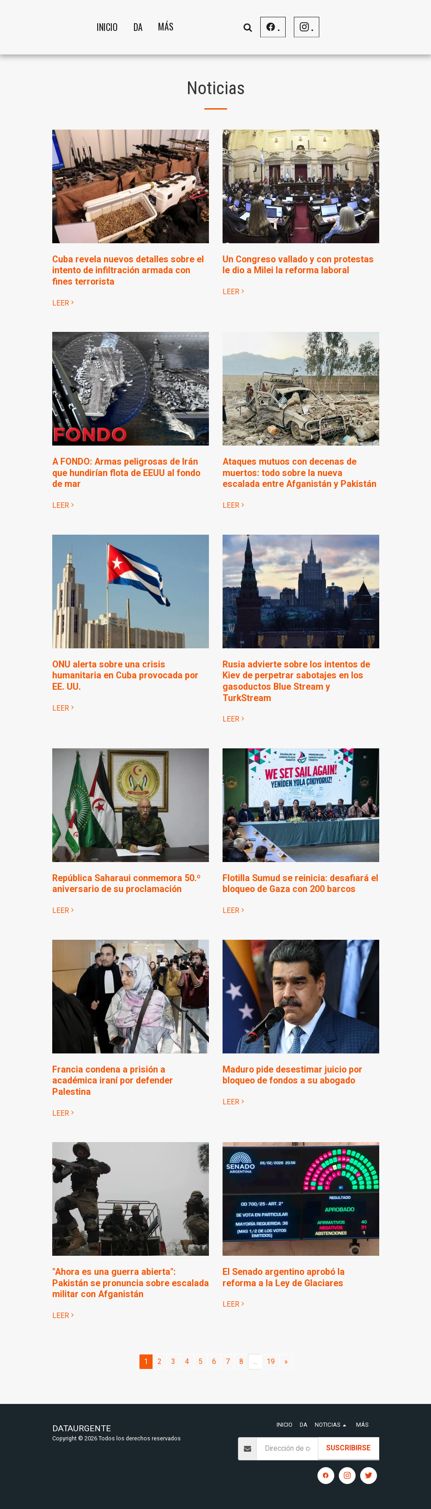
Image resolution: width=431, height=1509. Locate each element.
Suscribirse (348, 1448)
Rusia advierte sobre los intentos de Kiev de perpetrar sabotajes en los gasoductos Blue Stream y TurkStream (296, 681)
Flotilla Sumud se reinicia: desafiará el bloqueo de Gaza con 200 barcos (300, 884)
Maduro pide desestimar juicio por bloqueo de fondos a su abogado (292, 1075)
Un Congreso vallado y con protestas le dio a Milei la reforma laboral (298, 265)
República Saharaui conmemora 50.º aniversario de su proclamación (126, 884)
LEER (64, 303)
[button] (319, 27)
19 (271, 1361)
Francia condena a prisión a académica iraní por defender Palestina (112, 1080)
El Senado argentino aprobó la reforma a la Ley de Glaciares (284, 1277)
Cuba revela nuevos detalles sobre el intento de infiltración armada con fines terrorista (128, 270)
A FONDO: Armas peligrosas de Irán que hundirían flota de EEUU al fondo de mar (126, 472)
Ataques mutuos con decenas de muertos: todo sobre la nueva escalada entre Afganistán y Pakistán (300, 472)
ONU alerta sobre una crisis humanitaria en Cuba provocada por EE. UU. (125, 675)
